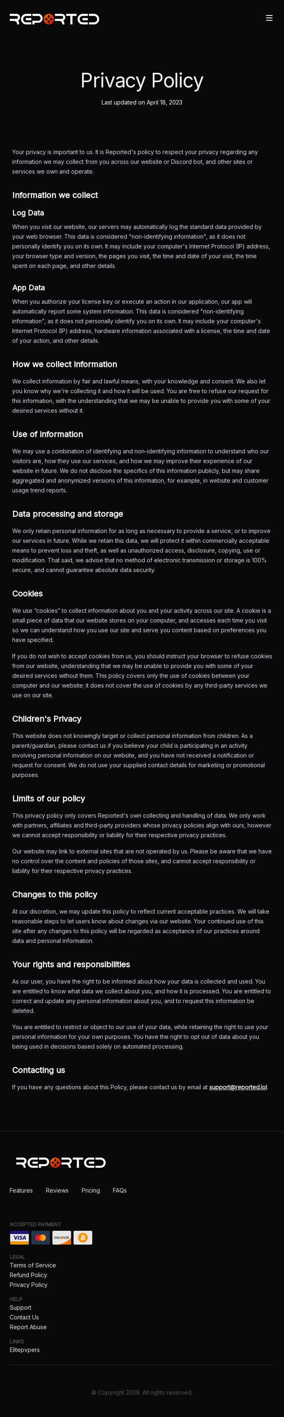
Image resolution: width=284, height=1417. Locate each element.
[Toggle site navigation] (269, 18)
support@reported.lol (238, 1087)
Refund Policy (28, 1274)
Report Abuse (28, 1326)
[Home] (54, 19)
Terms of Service (33, 1265)
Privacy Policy (29, 1284)
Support (20, 1307)
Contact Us (24, 1317)
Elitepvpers (25, 1349)
